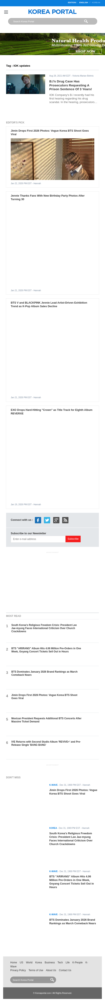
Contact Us (65, 970)
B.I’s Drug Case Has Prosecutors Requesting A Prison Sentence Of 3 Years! (70, 85)
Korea (38, 962)
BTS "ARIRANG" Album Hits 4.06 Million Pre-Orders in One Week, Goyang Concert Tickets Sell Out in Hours (46, 650)
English (83, 2)
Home (13, 962)
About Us (51, 970)
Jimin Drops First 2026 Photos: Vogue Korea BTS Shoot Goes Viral (73, 791)
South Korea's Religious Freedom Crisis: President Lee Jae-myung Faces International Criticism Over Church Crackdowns (44, 628)
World (29, 962)
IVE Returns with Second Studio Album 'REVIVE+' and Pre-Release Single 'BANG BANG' (46, 743)
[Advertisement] (52, 581)
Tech (60, 962)
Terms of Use (36, 970)
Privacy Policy (18, 970)
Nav (6, 12)
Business (50, 962)
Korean (96, 2)
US (21, 962)
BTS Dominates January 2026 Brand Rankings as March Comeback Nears (72, 921)
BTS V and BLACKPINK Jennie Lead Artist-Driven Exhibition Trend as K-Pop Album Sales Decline (49, 304)
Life (68, 962)
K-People (77, 962)
